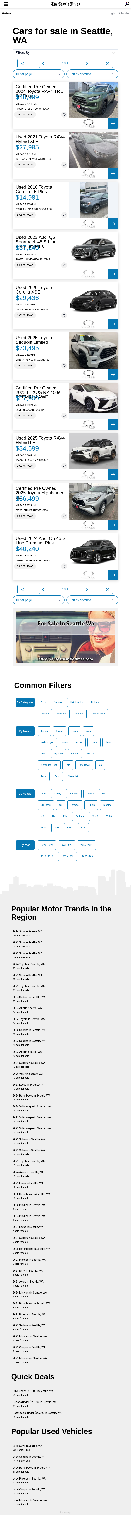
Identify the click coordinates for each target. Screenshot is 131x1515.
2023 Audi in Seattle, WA (27, 1053)
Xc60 (95, 816)
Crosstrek (46, 805)
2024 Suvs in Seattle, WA (27, 933)
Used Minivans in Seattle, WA (30, 1502)
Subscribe (123, 13)
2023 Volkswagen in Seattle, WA (32, 1119)
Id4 (42, 816)
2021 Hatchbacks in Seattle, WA (31, 1305)
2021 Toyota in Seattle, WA (29, 1163)
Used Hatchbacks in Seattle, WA (31, 1469)
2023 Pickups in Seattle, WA (29, 1261)
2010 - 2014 (47, 856)
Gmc (57, 776)
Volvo (65, 742)
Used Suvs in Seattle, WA (27, 1447)
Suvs (43, 702)
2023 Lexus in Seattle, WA (28, 1086)
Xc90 (109, 816)
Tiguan (91, 805)
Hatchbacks (76, 702)
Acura (79, 742)
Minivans (61, 713)
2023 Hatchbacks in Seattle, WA (31, 1196)
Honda (94, 742)
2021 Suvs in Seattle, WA (27, 977)
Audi (88, 731)
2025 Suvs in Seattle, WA (27, 944)
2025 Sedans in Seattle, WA (29, 1031)
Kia (100, 765)
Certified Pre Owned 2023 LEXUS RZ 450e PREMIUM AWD (38, 392)
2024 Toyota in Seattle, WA (29, 966)
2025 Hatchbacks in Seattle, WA (31, 1250)
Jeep (108, 742)
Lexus (75, 731)
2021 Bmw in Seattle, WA (28, 1272)
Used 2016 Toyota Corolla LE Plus (34, 189)
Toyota (44, 731)
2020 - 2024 (47, 845)
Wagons (79, 713)
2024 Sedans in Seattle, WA (29, 999)
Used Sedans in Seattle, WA (29, 1458)
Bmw (43, 753)
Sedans (58, 702)
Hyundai (58, 753)
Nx (53, 816)
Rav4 (43, 793)
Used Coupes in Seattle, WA (29, 1491)
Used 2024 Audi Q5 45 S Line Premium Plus (41, 540)
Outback (80, 816)
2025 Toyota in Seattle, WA (29, 988)
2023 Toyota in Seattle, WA (29, 1020)
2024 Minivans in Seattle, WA (30, 1294)
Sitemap (65, 1512)
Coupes (45, 713)
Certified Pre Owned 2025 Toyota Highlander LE (39, 493)
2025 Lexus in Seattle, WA (28, 1185)
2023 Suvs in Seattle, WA (27, 955)
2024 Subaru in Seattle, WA (29, 1064)
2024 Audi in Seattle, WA (27, 1010)
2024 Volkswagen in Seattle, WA (32, 1108)
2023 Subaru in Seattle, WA (29, 1141)
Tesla (43, 776)
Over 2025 (66, 845)
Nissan (75, 753)
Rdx (65, 816)
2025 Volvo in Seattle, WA (28, 1075)
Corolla (90, 793)
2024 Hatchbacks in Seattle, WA (31, 1097)
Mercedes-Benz (49, 765)
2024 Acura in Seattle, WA (28, 1174)
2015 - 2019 (86, 845)
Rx (103, 793)
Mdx (57, 827)
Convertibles (98, 713)
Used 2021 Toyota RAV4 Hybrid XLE (40, 139)
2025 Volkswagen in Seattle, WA (32, 1130)
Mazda (90, 753)
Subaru (59, 731)
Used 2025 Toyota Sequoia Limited (34, 340)
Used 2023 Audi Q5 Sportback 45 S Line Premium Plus (36, 242)
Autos (6, 13)
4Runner (73, 793)
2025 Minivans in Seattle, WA (30, 1338)
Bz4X (70, 827)
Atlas (43, 827)
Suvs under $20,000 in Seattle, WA (33, 1393)
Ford (68, 765)
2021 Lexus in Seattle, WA (28, 1228)
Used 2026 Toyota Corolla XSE (34, 289)
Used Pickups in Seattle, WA (29, 1480)
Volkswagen (47, 742)
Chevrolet (73, 776)
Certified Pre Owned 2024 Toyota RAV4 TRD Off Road (39, 91)
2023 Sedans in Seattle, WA (29, 1042)
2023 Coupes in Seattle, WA (29, 1349)
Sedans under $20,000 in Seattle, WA (35, 1403)
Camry (57, 793)
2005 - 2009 (67, 856)
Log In (112, 13)
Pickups (95, 702)
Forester (75, 805)
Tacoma (107, 805)
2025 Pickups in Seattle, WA (29, 1207)
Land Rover (84, 765)
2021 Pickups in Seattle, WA (29, 1316)
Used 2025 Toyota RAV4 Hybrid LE (40, 440)
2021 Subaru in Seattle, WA (29, 1239)
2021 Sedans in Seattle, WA (29, 1327)
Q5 (60, 805)
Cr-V (83, 827)
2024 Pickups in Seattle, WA (29, 1217)
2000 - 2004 (88, 856)
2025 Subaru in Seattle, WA (29, 1152)
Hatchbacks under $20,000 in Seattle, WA (37, 1414)
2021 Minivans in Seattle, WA (30, 1360)
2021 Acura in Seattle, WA (28, 1283)
